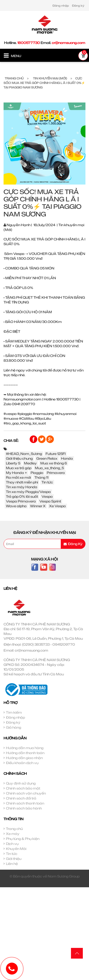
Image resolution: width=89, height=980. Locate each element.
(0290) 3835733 (36, 644)
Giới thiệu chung (19, 458)
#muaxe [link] (11, 418)
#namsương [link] (43, 413)
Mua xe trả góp (18, 468)
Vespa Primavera (21, 501)
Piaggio (37, 472)
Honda (67, 458)
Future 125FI (56, 453)
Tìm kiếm (14, 712)
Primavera (56, 472)
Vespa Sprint (50, 501)
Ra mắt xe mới (18, 477)
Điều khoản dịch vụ (22, 763)
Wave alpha (16, 506)
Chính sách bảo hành (24, 808)
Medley (30, 463)
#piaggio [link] (24, 413)
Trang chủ (14, 828)
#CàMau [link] (26, 418)
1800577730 (28, 42)
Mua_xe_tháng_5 (49, 468)
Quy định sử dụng (21, 783)
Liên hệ (12, 863)
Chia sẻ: (11, 440)
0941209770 (63, 644)
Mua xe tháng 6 (53, 463)
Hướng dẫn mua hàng (24, 748)
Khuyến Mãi (16, 848)
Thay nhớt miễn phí (22, 482)
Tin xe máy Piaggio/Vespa (28, 491)
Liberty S (13, 463)
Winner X (38, 506)
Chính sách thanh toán (25, 803)
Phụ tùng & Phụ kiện (22, 838)
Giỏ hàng (13, 727)
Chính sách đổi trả (21, 798)
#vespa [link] (10, 413)
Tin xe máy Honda (21, 487)
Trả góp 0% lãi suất (22, 496)
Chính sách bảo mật (23, 788)
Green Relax (46, 458)
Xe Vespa (57, 506)
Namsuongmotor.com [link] (22, 399)
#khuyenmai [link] (65, 413)
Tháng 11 (41, 477)
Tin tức (47, 482)
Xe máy (12, 833)
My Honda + (16, 472)
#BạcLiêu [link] (43, 418)
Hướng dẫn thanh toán (25, 753)
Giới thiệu (13, 858)
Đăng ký (78, 6)
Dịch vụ (12, 843)
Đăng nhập (60, 6)
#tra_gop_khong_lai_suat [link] (25, 423)
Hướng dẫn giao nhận (24, 758)
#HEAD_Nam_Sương (24, 453)
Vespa (47, 496)
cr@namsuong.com (68, 42)
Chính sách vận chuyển (26, 793)
